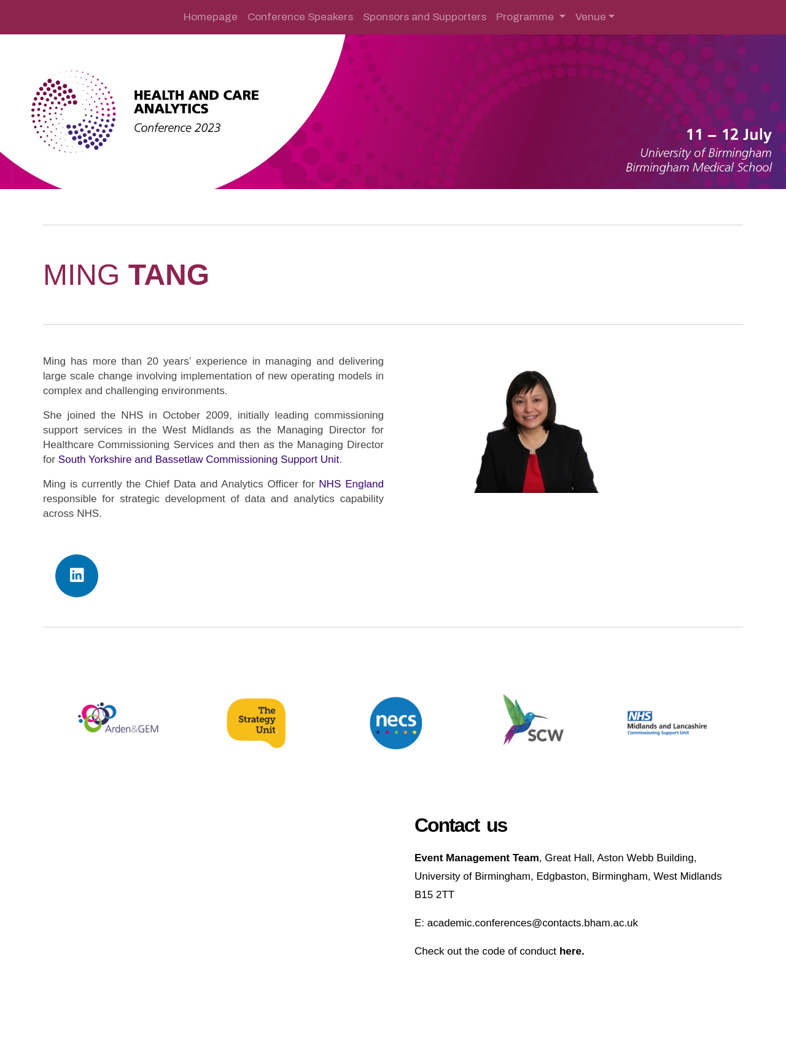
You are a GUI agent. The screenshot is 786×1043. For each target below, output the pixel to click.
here (570, 951)
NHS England (351, 484)
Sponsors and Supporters (424, 17)
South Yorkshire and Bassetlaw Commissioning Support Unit (198, 459)
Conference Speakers (300, 17)
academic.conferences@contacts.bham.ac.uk (532, 923)
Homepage (211, 17)
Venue (590, 17)
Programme (526, 17)
